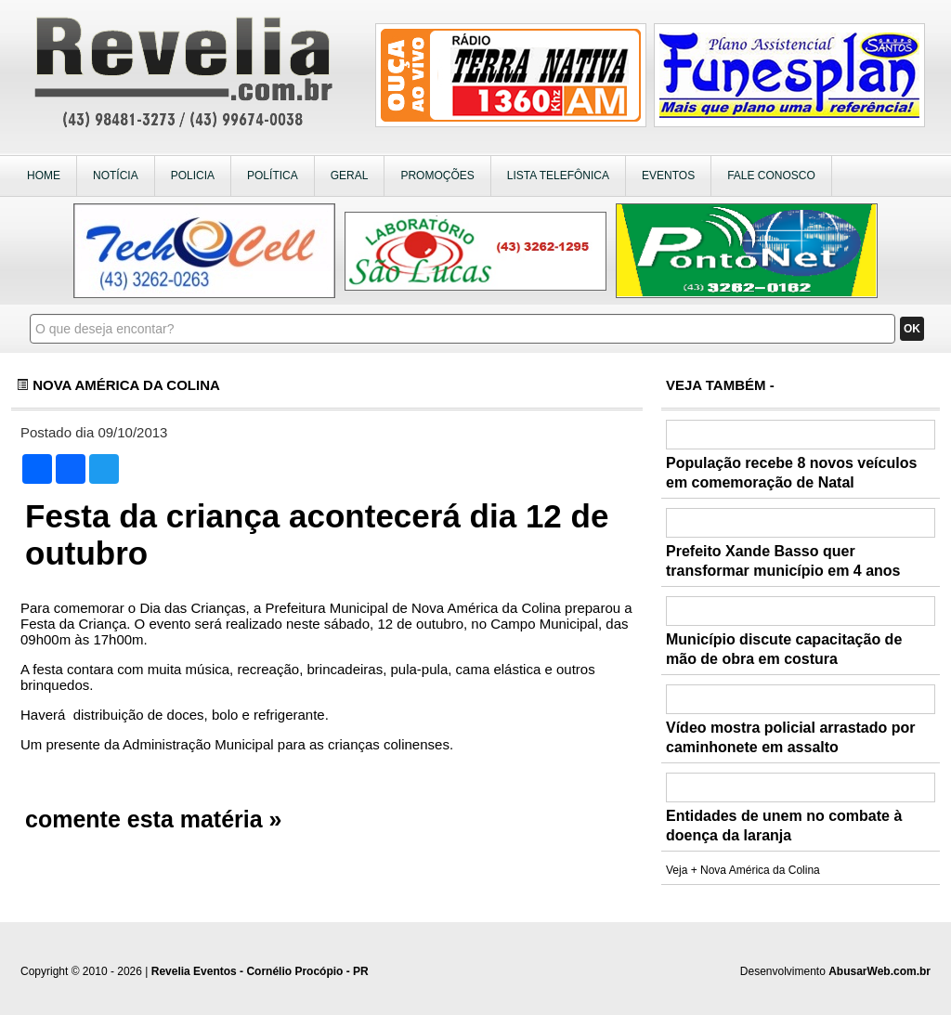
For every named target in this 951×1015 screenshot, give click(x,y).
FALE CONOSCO (771, 175)
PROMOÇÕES (437, 175)
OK (912, 328)
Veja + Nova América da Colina (743, 870)
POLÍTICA (272, 175)
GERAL (350, 175)
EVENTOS (668, 175)
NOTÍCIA (115, 175)
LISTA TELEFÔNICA (558, 175)
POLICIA (193, 175)
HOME (43, 175)
